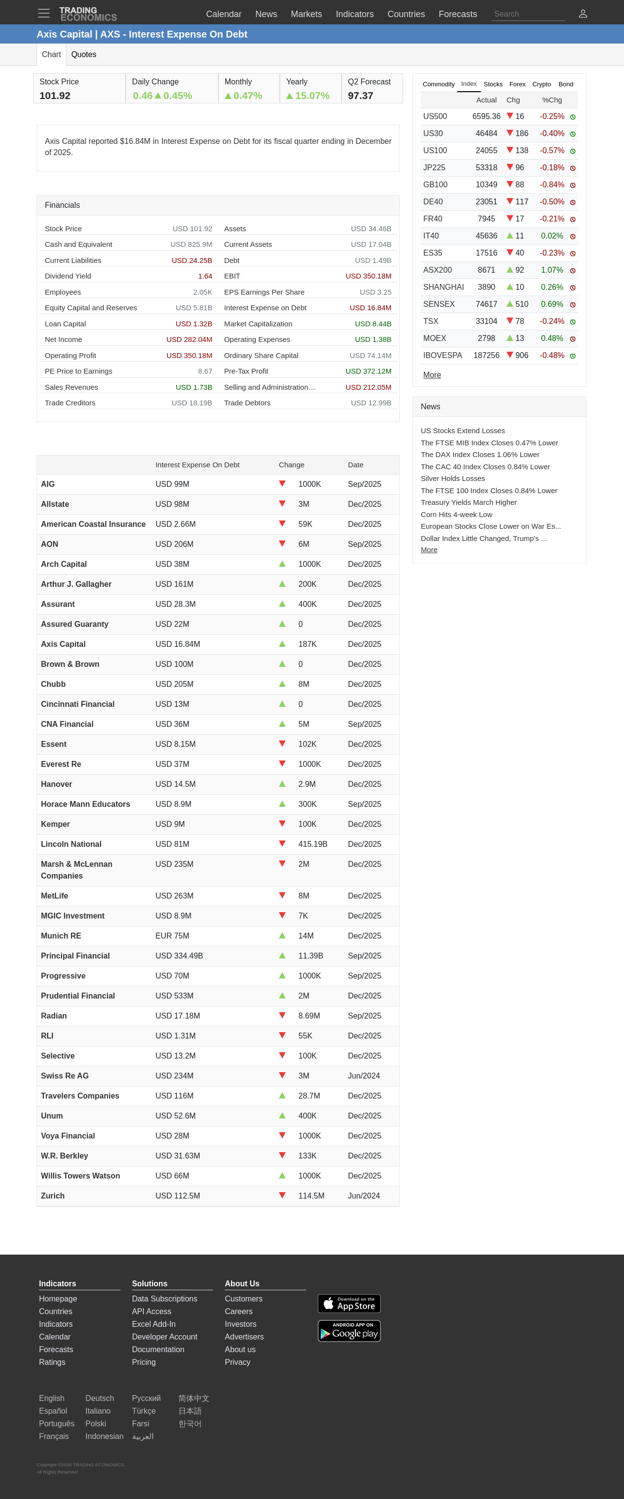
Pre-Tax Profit (246, 371)
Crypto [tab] (541, 84)
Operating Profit (70, 355)
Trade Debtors (247, 403)
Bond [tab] (566, 84)
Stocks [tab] (493, 84)
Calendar (55, 1337)
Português (57, 1423)
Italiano (98, 1411)
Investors (240, 1324)
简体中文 (194, 1398)
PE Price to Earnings (78, 371)
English (51, 1398)
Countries (55, 1311)
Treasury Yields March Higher (469, 502)
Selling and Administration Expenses (270, 387)
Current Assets (248, 244)
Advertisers (244, 1337)
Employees (63, 292)
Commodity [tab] (439, 84)
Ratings (52, 1362)
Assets (235, 228)
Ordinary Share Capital (261, 355)
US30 (433, 133)
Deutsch (99, 1398)
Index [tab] (469, 83)
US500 (435, 116)
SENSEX (439, 304)
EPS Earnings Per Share (264, 292)
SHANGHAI (443, 287)
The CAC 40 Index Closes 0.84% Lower (485, 466)
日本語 (190, 1411)
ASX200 (437, 270)
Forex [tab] (517, 84)
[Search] (528, 14)
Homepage (58, 1299)
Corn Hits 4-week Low (456, 514)
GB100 (435, 184)
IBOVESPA (442, 355)
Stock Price (63, 228)
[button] (583, 15)
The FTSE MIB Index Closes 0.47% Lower (489, 443)
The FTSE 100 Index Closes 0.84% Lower (489, 490)
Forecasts (56, 1349)
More (429, 549)
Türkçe (144, 1411)
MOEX (434, 338)
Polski (95, 1423)
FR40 (432, 219)
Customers (243, 1299)
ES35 (432, 253)
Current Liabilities (73, 260)
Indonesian (104, 1436)
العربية (143, 1436)
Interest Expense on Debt (265, 307)
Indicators (56, 1324)
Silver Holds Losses (453, 478)
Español (53, 1411)
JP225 (434, 167)
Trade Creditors (70, 403)
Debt (232, 260)
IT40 (431, 236)
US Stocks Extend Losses (463, 430)
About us (240, 1349)
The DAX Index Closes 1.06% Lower (480, 454)
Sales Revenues (71, 387)
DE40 (433, 202)
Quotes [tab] (84, 54)
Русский (146, 1398)
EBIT (232, 276)
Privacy (237, 1362)
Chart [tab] (51, 54)
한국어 (190, 1423)
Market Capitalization (258, 324)
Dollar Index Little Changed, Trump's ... (484, 538)
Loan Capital (65, 324)
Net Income (63, 339)
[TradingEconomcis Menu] (47, 13)
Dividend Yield (68, 276)
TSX (430, 321)
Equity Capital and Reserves (91, 307)
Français (54, 1436)
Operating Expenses (257, 339)
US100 (435, 150)
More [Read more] (432, 375)
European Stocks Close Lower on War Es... (491, 526)
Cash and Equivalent (78, 244)
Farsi (141, 1423)
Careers (239, 1311)
